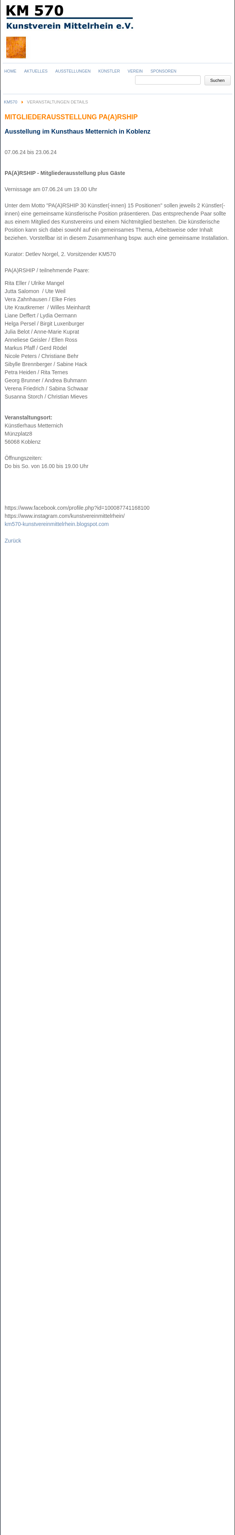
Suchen (217, 80)
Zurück (13, 541)
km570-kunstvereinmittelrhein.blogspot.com (57, 524)
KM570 (10, 102)
